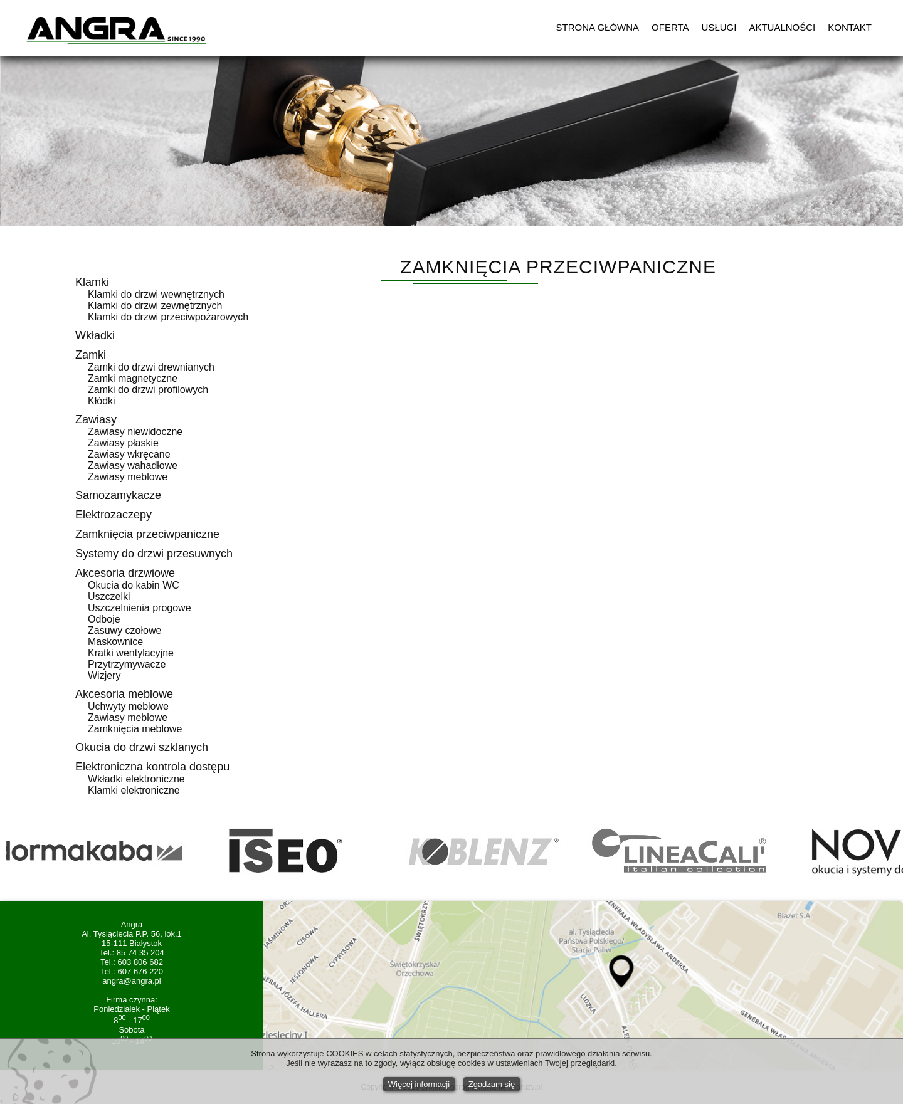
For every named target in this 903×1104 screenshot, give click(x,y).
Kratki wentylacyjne (131, 653)
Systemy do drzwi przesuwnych (154, 553)
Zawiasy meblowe (127, 476)
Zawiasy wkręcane (129, 454)
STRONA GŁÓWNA (598, 27)
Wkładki (95, 335)
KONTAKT (850, 27)
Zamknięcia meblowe (135, 728)
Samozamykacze (118, 495)
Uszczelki (109, 596)
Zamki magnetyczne (132, 378)
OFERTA (670, 27)
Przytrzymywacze (127, 664)
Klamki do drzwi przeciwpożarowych (168, 317)
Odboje (104, 619)
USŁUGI (719, 27)
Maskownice (115, 641)
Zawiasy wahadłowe (132, 465)
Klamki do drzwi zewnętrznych (155, 305)
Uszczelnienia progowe (139, 607)
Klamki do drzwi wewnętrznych (156, 294)
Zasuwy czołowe (124, 630)
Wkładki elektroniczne (136, 779)
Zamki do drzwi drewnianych (151, 367)
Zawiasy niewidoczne (135, 431)
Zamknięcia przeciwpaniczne (147, 534)
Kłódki (101, 401)
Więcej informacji (419, 1084)
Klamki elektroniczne (134, 790)
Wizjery (104, 675)
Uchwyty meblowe (128, 706)
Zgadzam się (491, 1084)
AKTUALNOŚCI (782, 27)
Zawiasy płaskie (123, 443)
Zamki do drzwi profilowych (148, 389)
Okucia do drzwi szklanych (141, 747)
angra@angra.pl (131, 981)
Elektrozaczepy (113, 514)
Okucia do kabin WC (133, 585)
